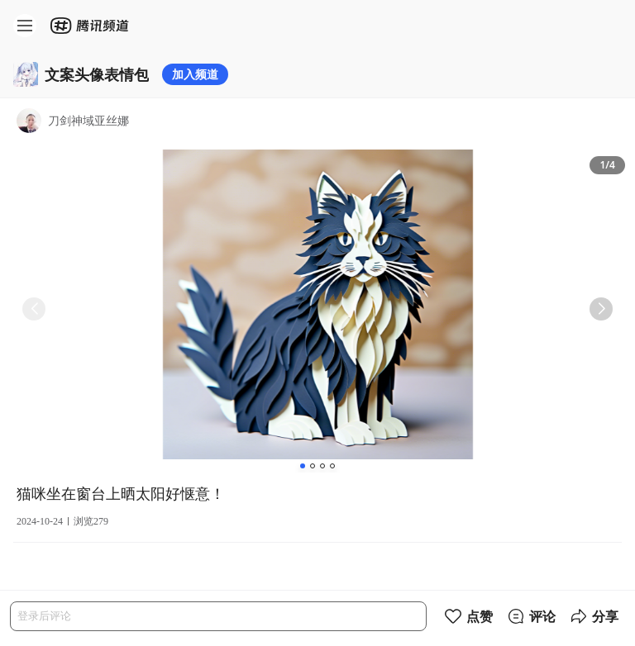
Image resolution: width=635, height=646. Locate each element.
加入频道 (195, 74)
